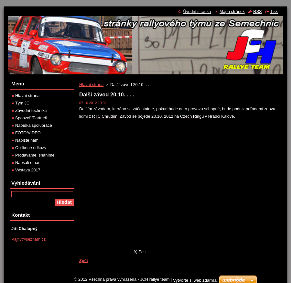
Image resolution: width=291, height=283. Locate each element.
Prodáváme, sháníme (35, 155)
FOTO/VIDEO (28, 132)
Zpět (83, 260)
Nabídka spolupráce (33, 125)
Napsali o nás (27, 162)
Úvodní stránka (197, 11)
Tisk (274, 11)
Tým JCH (23, 103)
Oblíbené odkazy (30, 147)
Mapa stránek (232, 11)
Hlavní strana (91, 84)
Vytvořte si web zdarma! (195, 280)
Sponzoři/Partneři (31, 117)
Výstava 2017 (27, 170)
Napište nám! (27, 140)
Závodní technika (31, 110)
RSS (257, 11)
